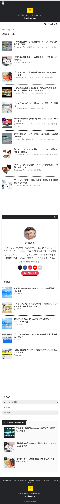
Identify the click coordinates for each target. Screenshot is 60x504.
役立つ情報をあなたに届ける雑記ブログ (30, 493)
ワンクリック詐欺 (30, 170)
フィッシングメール (46, 47)
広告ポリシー (7, 480)
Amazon (27, 124)
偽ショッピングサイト (44, 154)
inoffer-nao (30, 18)
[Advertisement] (30, 379)
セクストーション (30, 108)
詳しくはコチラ (30, 273)
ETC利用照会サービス (32, 47)
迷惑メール (28, 62)
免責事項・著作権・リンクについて (39, 480)
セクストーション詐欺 (31, 93)
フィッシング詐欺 (43, 78)
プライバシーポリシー (20, 480)
